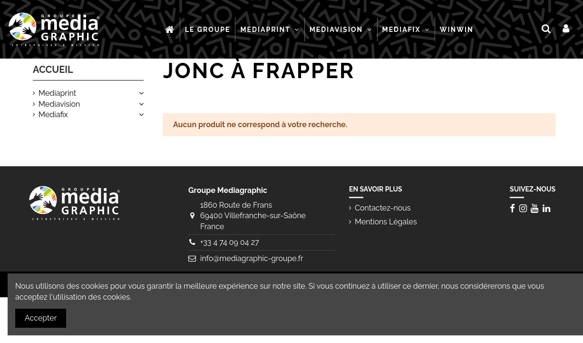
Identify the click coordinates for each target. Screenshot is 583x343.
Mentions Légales (386, 221)
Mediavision (59, 104)
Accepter (41, 318)
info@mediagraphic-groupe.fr (251, 258)
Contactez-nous (383, 207)
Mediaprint (57, 93)
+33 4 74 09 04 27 (229, 242)
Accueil (53, 69)
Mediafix (53, 114)
